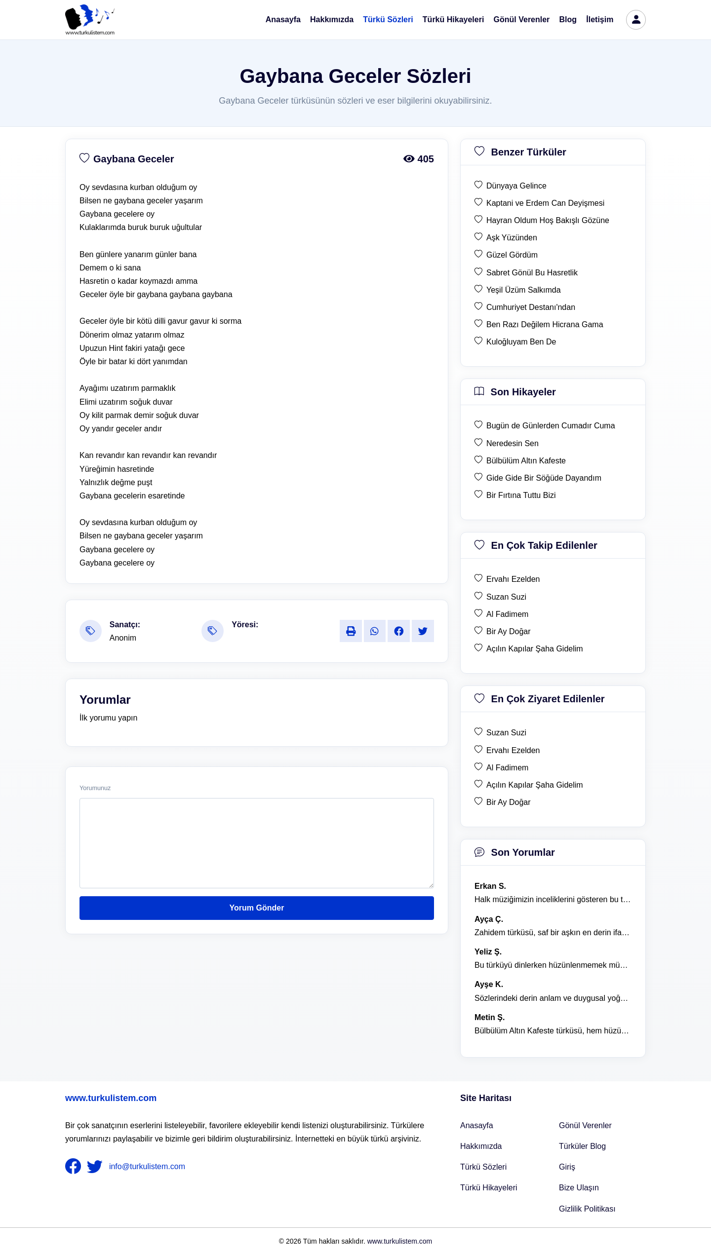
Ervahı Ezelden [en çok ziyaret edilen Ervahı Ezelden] (513, 750)
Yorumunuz (95, 788)
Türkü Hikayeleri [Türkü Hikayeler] (488, 1187)
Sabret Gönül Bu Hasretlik (532, 272)
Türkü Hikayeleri (453, 19)
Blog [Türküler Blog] (568, 19)
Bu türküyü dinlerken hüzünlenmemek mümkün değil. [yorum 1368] (553, 965)
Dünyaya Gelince (516, 186)
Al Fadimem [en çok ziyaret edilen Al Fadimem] (507, 767)
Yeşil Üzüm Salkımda (523, 290)
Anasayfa (283, 19)
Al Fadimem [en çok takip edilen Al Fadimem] (507, 614)
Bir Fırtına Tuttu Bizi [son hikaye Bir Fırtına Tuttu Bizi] (520, 495)
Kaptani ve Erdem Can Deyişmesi (545, 203)
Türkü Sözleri (388, 19)
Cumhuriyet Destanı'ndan (530, 307)
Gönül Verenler (522, 19)
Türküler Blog (582, 1146)
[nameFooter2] (97, 1167)
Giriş (567, 1167)
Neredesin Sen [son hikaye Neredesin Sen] (512, 443)
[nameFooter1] (75, 1167)
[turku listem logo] (90, 19)
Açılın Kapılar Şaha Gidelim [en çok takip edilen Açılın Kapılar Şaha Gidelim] (534, 649)
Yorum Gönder (257, 908)
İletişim (599, 19)
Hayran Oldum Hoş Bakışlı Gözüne (547, 220)
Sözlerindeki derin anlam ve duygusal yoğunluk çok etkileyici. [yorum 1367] (553, 998)
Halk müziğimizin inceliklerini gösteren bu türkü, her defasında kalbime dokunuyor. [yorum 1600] (553, 899)
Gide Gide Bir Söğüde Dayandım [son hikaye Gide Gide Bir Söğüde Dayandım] (543, 478)
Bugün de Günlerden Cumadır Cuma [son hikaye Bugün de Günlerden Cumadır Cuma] (550, 425)
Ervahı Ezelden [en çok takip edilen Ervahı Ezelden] (513, 579)
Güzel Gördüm (512, 255)
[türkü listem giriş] (636, 20)
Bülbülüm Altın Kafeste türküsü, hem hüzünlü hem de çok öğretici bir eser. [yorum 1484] (553, 1031)
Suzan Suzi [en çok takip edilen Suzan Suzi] (506, 597)
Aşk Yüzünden (511, 237)
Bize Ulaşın (579, 1187)
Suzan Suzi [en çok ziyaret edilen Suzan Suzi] (506, 732)
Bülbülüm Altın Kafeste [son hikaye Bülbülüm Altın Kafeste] (526, 460)
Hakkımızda (332, 19)
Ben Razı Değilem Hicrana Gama (544, 324)
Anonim (123, 638)
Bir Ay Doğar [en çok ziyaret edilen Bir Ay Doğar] (508, 802)
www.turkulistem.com (111, 1098)
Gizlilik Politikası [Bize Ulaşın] (587, 1209)
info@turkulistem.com (147, 1166)
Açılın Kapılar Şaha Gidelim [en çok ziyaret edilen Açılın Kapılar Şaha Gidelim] (534, 785)
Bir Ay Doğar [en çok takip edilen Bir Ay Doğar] (508, 631)
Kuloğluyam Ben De (521, 342)
